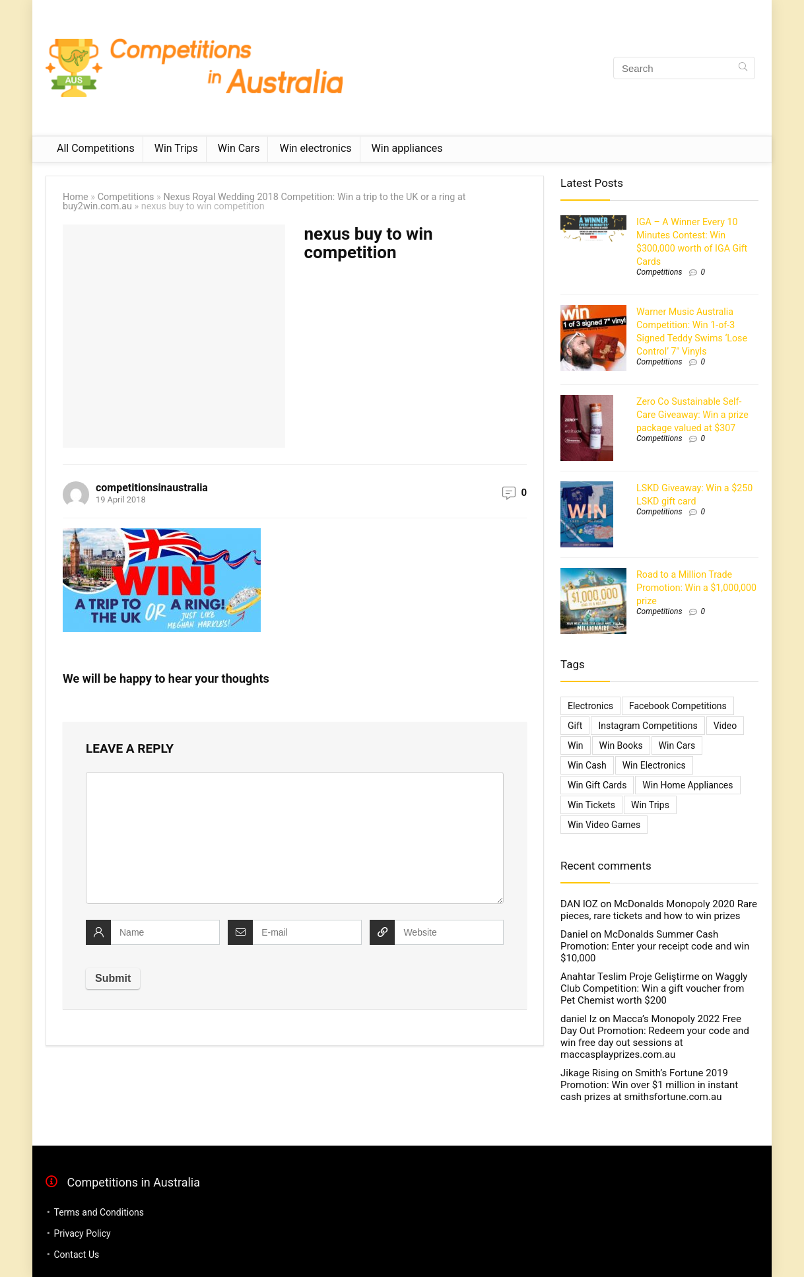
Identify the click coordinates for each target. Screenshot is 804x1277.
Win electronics (315, 148)
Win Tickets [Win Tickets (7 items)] (591, 805)
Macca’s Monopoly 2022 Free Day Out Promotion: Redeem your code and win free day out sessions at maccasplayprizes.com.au (654, 1036)
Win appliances (407, 148)
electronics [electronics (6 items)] (590, 706)
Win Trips (176, 148)
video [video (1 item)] (725, 725)
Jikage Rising (589, 1073)
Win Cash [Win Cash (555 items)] (587, 765)
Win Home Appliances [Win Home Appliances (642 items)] (687, 785)
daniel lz (578, 1019)
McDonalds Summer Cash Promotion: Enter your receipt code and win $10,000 (654, 946)
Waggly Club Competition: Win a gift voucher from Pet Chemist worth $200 (653, 988)
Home (75, 197)
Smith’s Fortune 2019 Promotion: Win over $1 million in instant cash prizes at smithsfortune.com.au (649, 1085)
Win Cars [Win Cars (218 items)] (677, 745)
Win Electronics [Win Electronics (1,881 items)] (654, 765)
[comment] (295, 838)
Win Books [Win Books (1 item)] (621, 745)
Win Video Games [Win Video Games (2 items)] (604, 824)
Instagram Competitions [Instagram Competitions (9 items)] (647, 725)
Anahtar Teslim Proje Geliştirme (629, 977)
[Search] (743, 68)
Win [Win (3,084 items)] (576, 745)
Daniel (574, 934)
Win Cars (239, 148)
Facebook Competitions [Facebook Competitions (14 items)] (678, 706)
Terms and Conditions (98, 1212)
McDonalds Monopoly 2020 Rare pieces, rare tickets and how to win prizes (658, 910)
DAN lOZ (579, 904)
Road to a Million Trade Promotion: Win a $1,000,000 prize (696, 587)
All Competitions (96, 148)
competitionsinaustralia (152, 487)
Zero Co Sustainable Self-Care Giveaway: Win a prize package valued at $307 (692, 414)
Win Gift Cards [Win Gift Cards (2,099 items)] (597, 785)
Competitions (126, 197)
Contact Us (76, 1254)
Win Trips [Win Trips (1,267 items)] (650, 805)
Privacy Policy (81, 1233)
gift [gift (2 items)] (575, 725)
